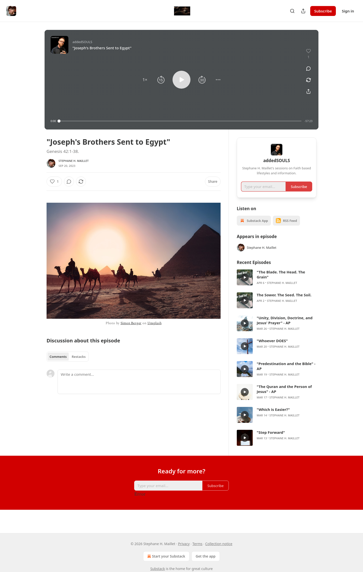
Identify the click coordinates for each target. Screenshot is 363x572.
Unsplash (154, 323)
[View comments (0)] (308, 68)
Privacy (184, 543)
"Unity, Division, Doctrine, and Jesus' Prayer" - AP (284, 327)
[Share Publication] (303, 11)
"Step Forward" (271, 439)
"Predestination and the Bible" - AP (286, 373)
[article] (276, 285)
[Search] (292, 11)
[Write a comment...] (139, 382)
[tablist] (68, 357)
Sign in (348, 10)
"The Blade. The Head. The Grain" (281, 282)
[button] (144, 80)
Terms (197, 543)
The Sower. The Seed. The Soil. (284, 302)
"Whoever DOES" (272, 347)
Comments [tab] (58, 356)
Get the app (206, 556)
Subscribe (323, 10)
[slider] (180, 121)
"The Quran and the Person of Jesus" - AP (284, 396)
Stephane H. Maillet (74, 161)
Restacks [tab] (79, 356)
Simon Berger (131, 323)
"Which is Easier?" (273, 416)
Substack (157, 568)
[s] (245, 285)
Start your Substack (165, 556)
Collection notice (218, 543)
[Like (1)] (54, 182)
